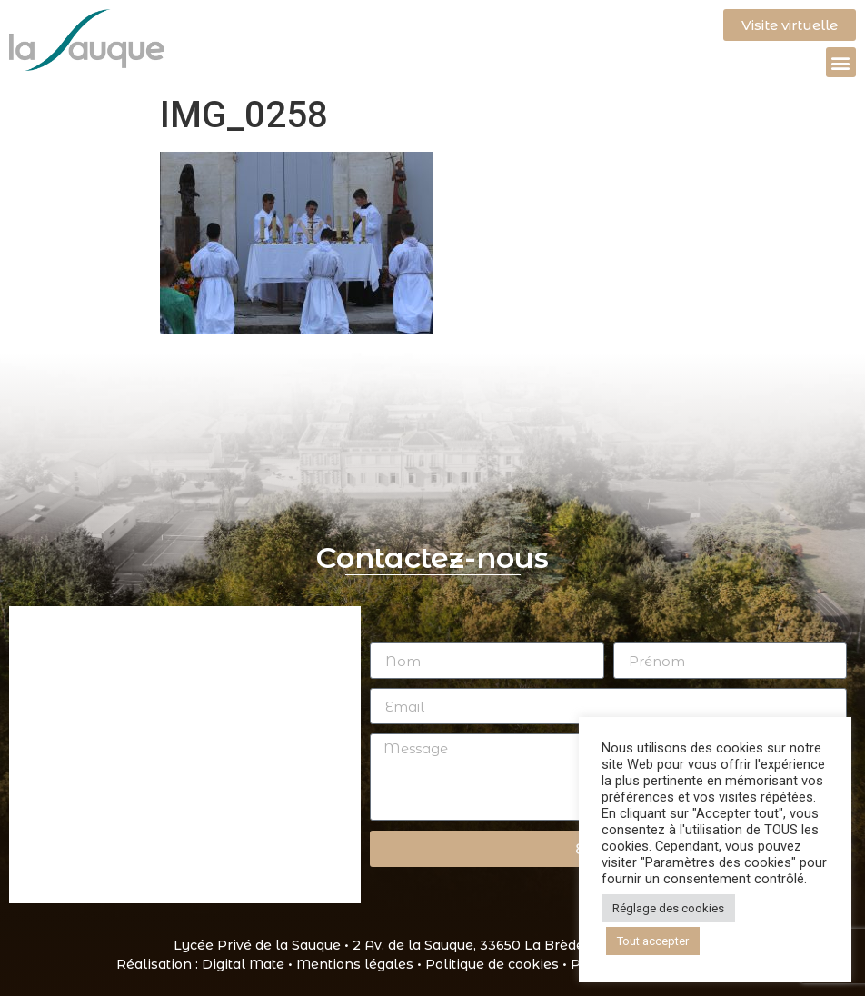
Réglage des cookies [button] (668, 908)
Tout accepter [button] (653, 941)
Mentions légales (354, 964)
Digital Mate (243, 964)
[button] (841, 62)
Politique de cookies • (498, 964)
